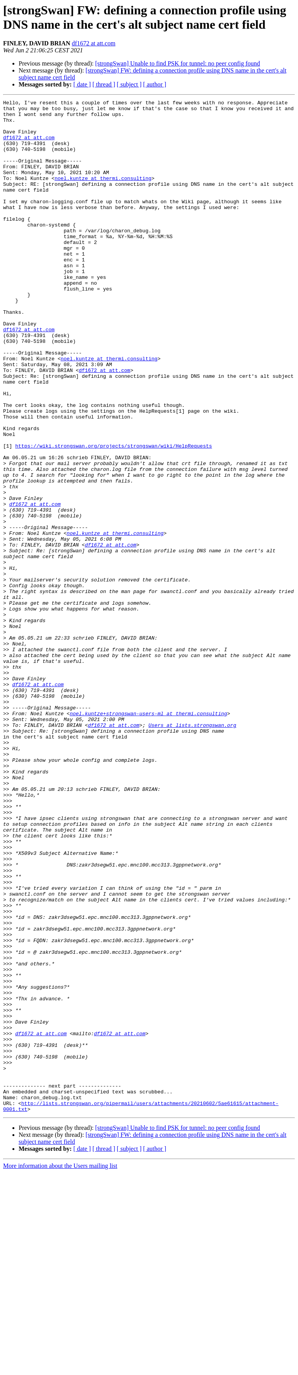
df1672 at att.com (93, 43)
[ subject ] (129, 84)
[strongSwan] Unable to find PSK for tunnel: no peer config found (177, 63)
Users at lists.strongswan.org (192, 850)
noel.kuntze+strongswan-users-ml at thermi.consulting (148, 836)
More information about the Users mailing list (60, 1368)
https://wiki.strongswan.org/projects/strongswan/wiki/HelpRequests (113, 515)
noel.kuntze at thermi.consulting (103, 194)
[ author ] (154, 84)
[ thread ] (103, 84)
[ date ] (82, 84)
